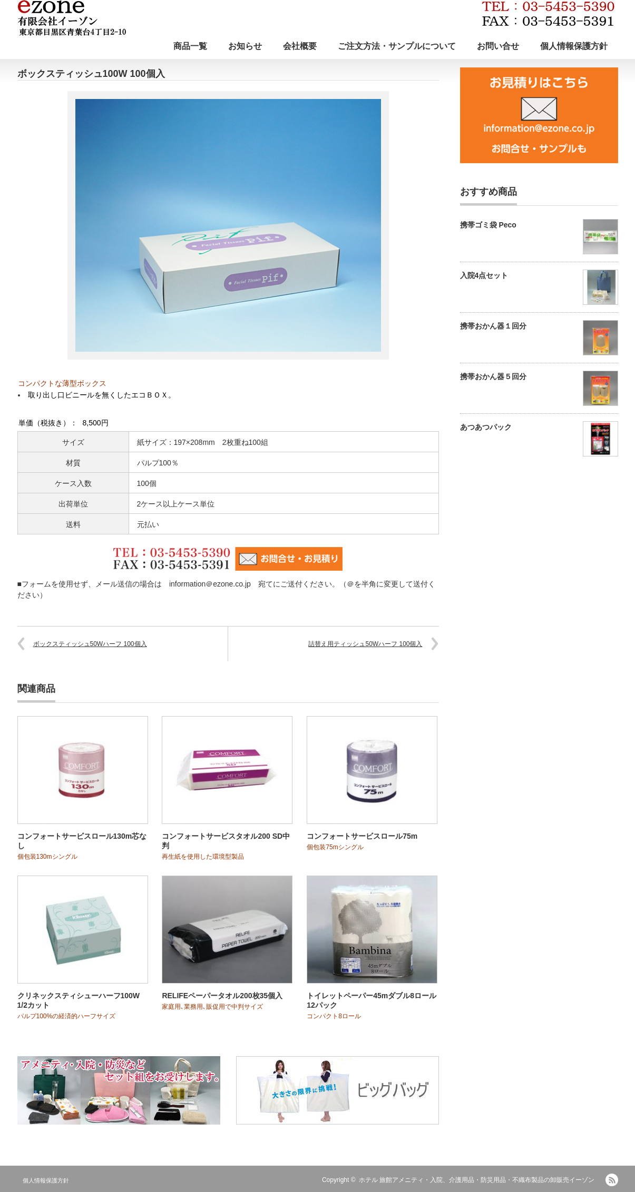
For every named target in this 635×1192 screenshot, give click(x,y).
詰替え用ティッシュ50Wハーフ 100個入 (365, 644)
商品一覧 (190, 46)
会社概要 (300, 46)
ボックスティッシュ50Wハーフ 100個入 (90, 644)
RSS (611, 1180)
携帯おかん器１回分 (493, 326)
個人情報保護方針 (574, 46)
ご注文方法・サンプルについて (397, 46)
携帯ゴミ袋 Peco (488, 225)
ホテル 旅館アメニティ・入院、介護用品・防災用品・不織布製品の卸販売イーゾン (476, 1180)
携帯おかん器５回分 (493, 376)
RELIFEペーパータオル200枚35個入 (222, 995)
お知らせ (245, 46)
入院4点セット (484, 275)
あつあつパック (486, 427)
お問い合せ (498, 46)
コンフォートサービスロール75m (362, 836)
